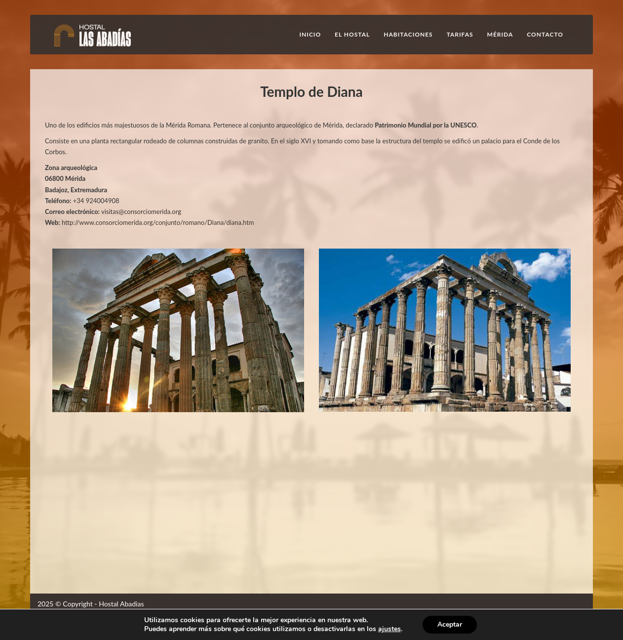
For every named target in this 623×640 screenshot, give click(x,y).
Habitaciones (408, 34)
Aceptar (449, 624)
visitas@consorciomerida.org (141, 211)
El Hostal (352, 34)
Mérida (500, 34)
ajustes (389, 629)
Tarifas (460, 34)
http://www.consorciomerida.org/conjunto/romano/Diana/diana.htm (158, 222)
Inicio (310, 34)
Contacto (545, 34)
